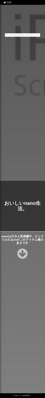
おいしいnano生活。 (23, 395)
